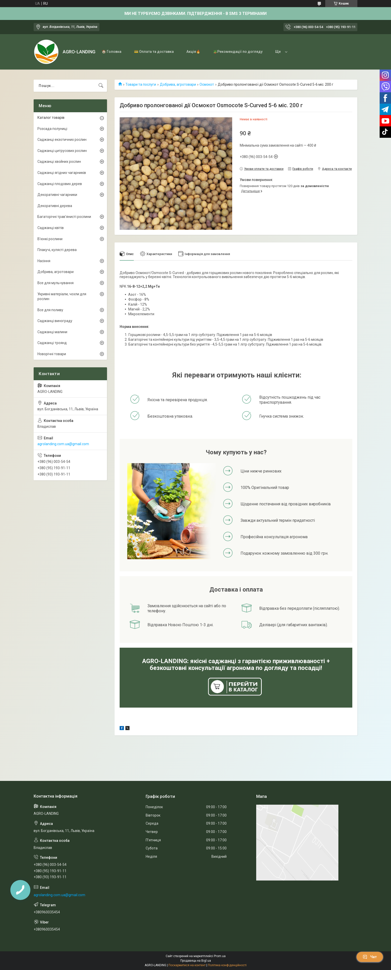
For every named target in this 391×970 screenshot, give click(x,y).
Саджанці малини (52, 332)
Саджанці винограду (54, 321)
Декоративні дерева (54, 206)
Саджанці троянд (52, 343)
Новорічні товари (51, 354)
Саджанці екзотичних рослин (61, 140)
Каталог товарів (50, 118)
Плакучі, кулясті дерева (57, 250)
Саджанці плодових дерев (59, 184)
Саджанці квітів (50, 228)
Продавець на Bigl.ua (195, 960)
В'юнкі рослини (49, 239)
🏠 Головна (111, 52)
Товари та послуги (140, 84)
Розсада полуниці (52, 129)
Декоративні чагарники (57, 195)
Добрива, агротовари (178, 84)
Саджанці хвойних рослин (59, 162)
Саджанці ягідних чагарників (61, 173)
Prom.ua (220, 956)
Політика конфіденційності (227, 965)
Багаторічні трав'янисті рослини (64, 217)
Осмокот (207, 84)
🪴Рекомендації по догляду (238, 52)
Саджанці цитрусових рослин (62, 151)
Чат (370, 957)
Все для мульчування (55, 283)
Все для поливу (50, 310)
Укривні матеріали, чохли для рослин (61, 296)
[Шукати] (101, 86)
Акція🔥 (193, 52)
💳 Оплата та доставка (154, 52)
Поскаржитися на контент (187, 965)
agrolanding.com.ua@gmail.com (63, 444)
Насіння (43, 261)
